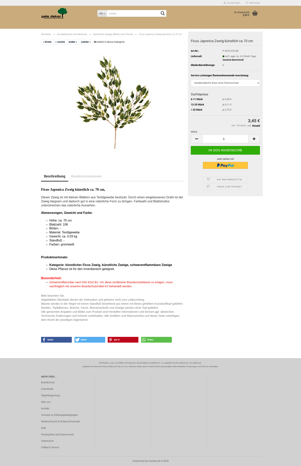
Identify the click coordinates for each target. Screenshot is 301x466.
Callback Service (50, 447)
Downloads (47, 388)
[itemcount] (225, 139)
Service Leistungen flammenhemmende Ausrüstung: (220, 75)
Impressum (47, 440)
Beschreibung (54, 176)
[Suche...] (102, 13)
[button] (56, 340)
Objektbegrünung (50, 395)
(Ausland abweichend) (233, 60)
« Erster (47, 41)
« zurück (60, 41)
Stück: (194, 131)
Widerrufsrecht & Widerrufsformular (60, 421)
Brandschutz (48, 382)
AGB (43, 428)
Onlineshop (138, 460)
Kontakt (45, 408)
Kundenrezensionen (86, 176)
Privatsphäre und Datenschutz (57, 434)
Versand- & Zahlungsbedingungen (59, 414)
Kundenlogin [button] (232, 3)
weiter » (73, 41)
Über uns (46, 401)
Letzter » (86, 41)
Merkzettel (253, 3)
